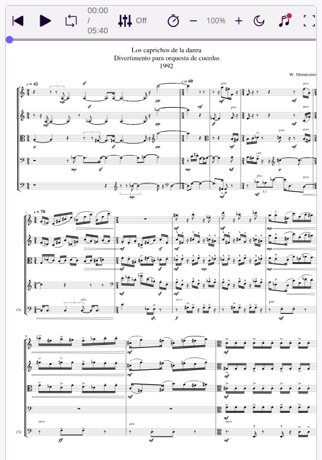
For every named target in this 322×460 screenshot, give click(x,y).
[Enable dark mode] (259, 20)
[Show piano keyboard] (284, 20)
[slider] (9, 39)
